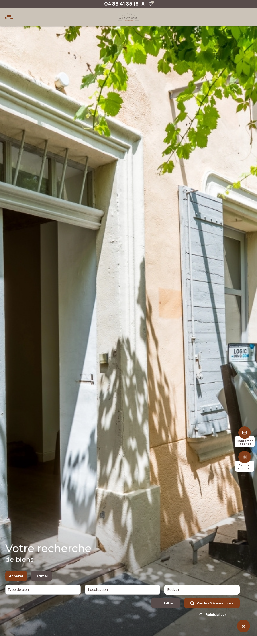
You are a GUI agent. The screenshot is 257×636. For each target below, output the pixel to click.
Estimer (41, 576)
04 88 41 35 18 (121, 3)
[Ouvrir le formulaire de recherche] (165, 604)
